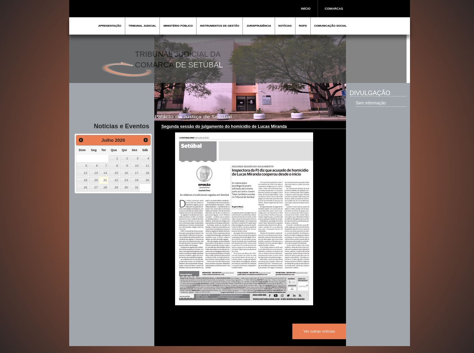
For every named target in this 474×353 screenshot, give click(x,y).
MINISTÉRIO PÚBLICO (178, 25)
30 (126, 187)
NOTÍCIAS (285, 25)
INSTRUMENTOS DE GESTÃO (219, 25)
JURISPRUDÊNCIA (258, 25)
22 (116, 180)
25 (147, 180)
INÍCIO (306, 8)
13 (96, 173)
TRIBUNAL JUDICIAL (142, 25)
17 (136, 173)
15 (116, 173)
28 (105, 187)
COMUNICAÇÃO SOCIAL (330, 25)
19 (85, 180)
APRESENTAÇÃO (109, 25)
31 (136, 187)
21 (105, 180)
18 (147, 173)
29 (116, 187)
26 (85, 187)
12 (85, 173)
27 (96, 187)
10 (136, 165)
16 (126, 173)
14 (105, 173)
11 (147, 165)
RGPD (303, 25)
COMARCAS (334, 8)
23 (126, 180)
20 (96, 180)
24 (136, 180)
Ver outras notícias (319, 331)
